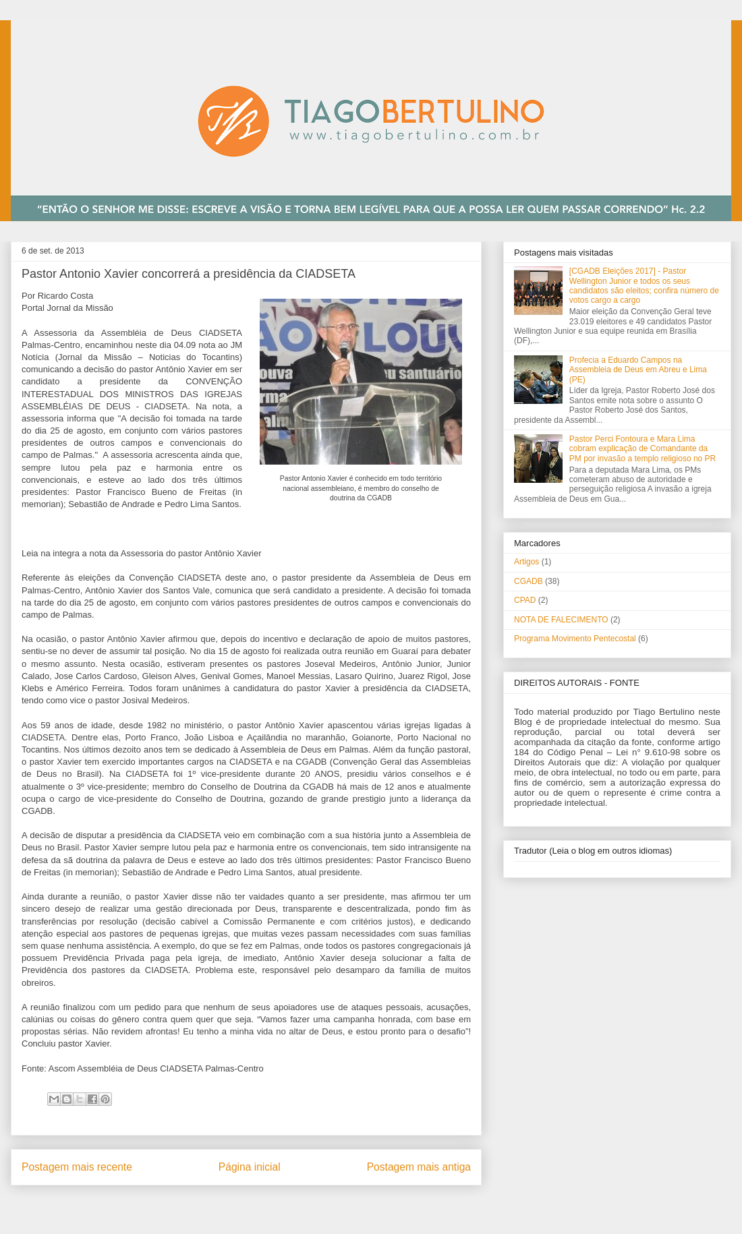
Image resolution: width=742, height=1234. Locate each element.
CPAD (525, 600)
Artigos (526, 561)
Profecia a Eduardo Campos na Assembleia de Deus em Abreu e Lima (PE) (638, 369)
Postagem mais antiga (419, 1167)
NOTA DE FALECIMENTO (561, 619)
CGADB (528, 581)
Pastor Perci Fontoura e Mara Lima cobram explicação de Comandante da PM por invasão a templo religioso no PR (642, 448)
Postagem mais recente (77, 1167)
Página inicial (250, 1167)
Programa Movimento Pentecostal (575, 638)
